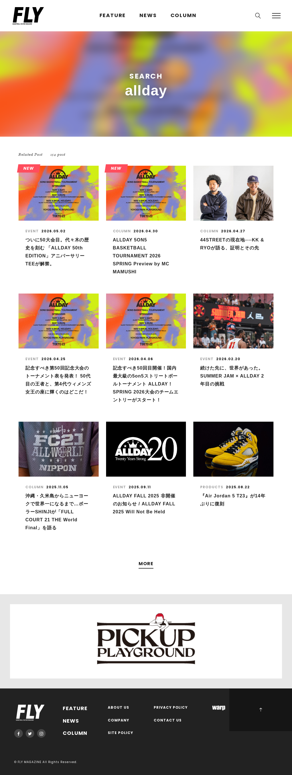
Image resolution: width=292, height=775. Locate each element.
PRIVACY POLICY (171, 708)
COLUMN (183, 15)
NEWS (148, 15)
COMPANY (118, 720)
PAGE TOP (260, 709)
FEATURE (113, 15)
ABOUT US (118, 708)
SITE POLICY (120, 733)
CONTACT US (168, 720)
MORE (146, 564)
